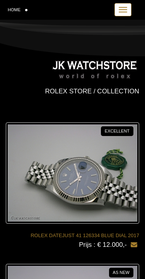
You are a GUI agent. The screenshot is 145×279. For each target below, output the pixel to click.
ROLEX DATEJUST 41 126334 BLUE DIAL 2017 (85, 235)
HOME (17, 9)
